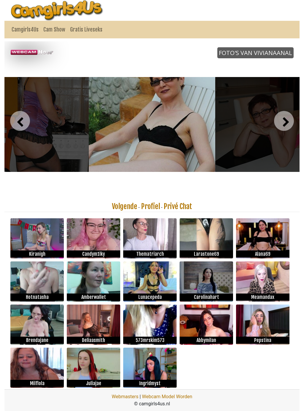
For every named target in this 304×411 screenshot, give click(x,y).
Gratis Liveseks (86, 29)
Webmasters (125, 396)
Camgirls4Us (25, 29)
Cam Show (54, 29)
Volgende (124, 206)
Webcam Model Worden (167, 396)
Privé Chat (178, 206)
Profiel (150, 206)
